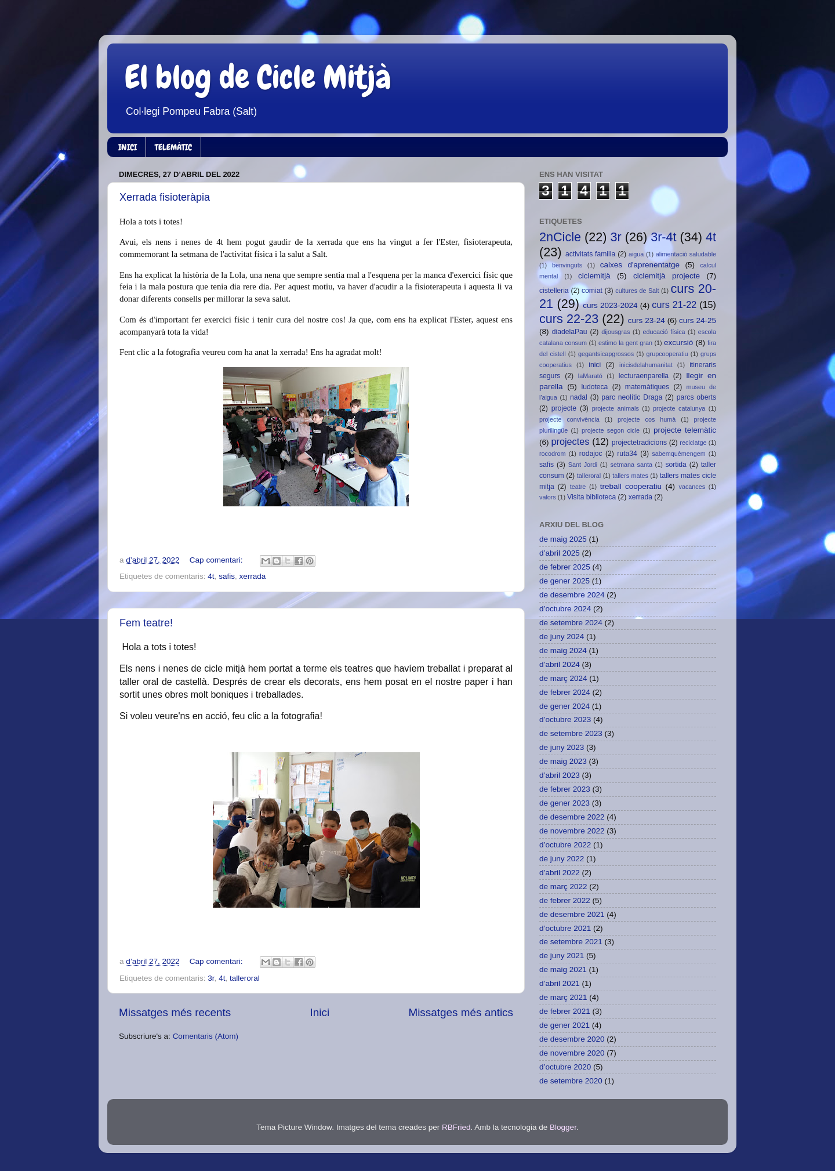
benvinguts (567, 265)
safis (227, 576)
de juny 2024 (561, 636)
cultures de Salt (637, 290)
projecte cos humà (647, 419)
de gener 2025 (564, 581)
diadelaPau (569, 332)
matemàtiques (647, 387)
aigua (636, 254)
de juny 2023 (561, 747)
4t (211, 576)
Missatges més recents (175, 1012)
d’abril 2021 (559, 983)
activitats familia (590, 254)
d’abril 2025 (559, 553)
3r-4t (663, 237)
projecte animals (615, 408)
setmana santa (631, 464)
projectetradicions (639, 442)
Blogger (563, 1127)
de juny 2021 (561, 955)
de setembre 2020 (570, 1080)
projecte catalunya (679, 408)
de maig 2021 (563, 969)
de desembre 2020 (572, 1039)
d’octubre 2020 (565, 1067)
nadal (578, 397)
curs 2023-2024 (610, 305)
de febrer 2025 (564, 567)
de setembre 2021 (570, 941)
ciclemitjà (594, 275)
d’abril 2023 (559, 775)
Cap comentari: (217, 560)
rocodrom (552, 453)
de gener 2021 (564, 1025)
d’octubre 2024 (565, 608)
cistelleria (554, 291)
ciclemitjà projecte (666, 275)
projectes (570, 441)
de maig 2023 (563, 761)
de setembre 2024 (570, 622)
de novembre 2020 (572, 1053)
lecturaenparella (644, 376)
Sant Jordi (582, 464)
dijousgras (615, 331)
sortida (675, 465)
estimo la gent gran (625, 342)
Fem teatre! (146, 623)
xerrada (252, 576)
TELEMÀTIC (173, 147)
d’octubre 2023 (565, 719)
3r (211, 978)
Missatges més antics (460, 1012)
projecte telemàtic (685, 430)
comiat (592, 291)
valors (547, 497)
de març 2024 (563, 678)
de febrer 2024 (564, 692)
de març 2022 (563, 886)
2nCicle (560, 237)
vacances (692, 486)
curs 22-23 (568, 318)
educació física (664, 331)
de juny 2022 (561, 858)
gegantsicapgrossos (606, 353)
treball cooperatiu (631, 486)
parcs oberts (696, 397)
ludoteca (594, 387)
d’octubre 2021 (565, 928)
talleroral (245, 978)
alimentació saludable (686, 254)
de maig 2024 (563, 650)
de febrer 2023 (564, 789)
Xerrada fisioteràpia (164, 197)
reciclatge (693, 442)
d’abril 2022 (559, 872)
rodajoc (590, 453)
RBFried (456, 1127)
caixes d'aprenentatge (640, 264)
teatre (578, 486)
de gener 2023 (564, 803)
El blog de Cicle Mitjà (258, 77)
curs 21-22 (674, 304)
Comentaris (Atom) (205, 1036)
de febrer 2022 (564, 900)
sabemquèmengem (678, 453)
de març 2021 (563, 997)
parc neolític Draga (631, 397)
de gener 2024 (564, 706)
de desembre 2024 (572, 594)
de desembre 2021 (572, 914)
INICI (127, 147)
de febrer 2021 (564, 1011)
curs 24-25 (697, 320)
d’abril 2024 (559, 664)
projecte (563, 408)
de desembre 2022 (572, 817)
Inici (320, 1012)
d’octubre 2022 (565, 844)
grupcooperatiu (667, 353)
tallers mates (630, 475)
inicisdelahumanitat (646, 364)
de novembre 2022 (572, 830)
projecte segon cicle (611, 430)
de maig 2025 (563, 539)
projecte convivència (569, 419)
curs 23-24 (646, 320)
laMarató (590, 375)
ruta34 (627, 453)
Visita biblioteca (591, 497)
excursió (678, 342)
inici (595, 365)
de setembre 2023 (570, 733)
